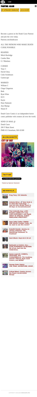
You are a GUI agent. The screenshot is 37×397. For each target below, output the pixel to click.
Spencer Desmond (11, 10)
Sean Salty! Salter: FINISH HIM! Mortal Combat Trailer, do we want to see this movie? (20, 223)
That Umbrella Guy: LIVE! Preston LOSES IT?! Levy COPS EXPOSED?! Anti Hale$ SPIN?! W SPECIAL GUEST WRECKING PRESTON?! (20, 214)
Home (9, 2)
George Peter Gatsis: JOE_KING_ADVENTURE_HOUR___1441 (20, 265)
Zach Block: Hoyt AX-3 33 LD (20, 238)
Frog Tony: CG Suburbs (18, 195)
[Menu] (36, 6)
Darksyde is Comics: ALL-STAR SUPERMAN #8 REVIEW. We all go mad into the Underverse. (20, 247)
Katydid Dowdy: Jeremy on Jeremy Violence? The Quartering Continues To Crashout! (19, 231)
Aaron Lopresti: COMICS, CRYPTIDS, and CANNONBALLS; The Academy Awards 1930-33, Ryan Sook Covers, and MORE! (20, 257)
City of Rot (7, 140)
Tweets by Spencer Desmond (10, 183)
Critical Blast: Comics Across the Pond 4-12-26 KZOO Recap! (20, 273)
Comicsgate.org (25, 392)
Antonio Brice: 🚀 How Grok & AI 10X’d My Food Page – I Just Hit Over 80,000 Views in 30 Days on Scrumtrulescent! (20, 204)
